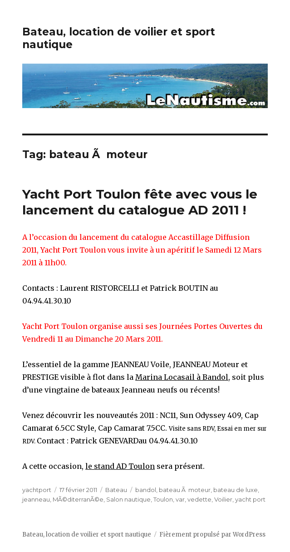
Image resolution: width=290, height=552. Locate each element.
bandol (145, 489)
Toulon (163, 499)
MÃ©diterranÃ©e (78, 499)
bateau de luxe (235, 489)
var (180, 499)
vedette (199, 499)
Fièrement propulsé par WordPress (212, 534)
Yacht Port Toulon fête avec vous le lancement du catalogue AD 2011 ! (139, 202)
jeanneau (36, 499)
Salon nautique (128, 499)
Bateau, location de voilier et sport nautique (86, 534)
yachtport (36, 489)
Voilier (223, 499)
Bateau (116, 489)
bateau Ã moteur (185, 489)
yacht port (250, 499)
